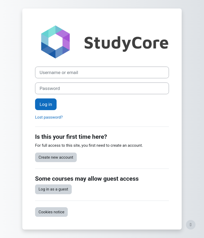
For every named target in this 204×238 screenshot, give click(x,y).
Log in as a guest (53, 189)
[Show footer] (191, 225)
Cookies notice (51, 212)
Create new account (56, 157)
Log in (46, 104)
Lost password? (49, 117)
